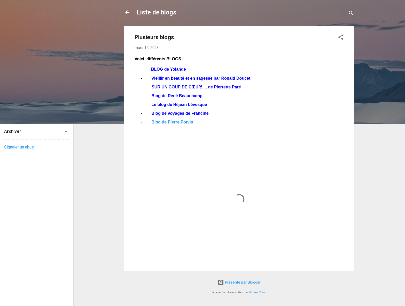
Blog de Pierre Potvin (172, 122)
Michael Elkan (257, 292)
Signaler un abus (19, 147)
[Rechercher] (351, 14)
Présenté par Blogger (239, 282)
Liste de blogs (156, 12)
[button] (341, 38)
